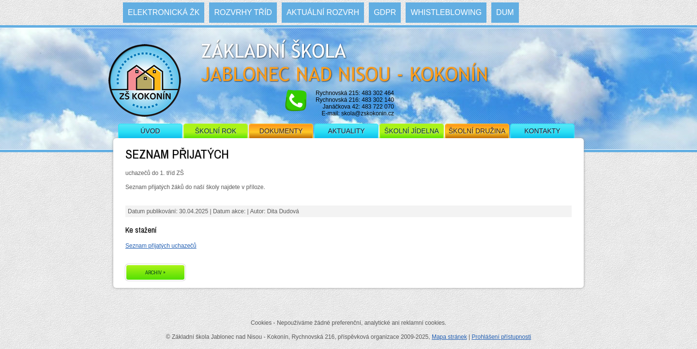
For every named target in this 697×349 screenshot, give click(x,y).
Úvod (150, 131)
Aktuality (346, 131)
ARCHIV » (155, 272)
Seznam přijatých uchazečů (161, 245)
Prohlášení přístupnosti (501, 336)
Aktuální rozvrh (323, 12)
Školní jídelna (411, 131)
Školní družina (477, 131)
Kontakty (542, 131)
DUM (505, 12)
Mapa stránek (449, 336)
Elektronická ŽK (163, 12)
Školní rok (216, 131)
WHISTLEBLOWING (446, 12)
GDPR (385, 12)
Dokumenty (281, 131)
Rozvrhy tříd (243, 12)
